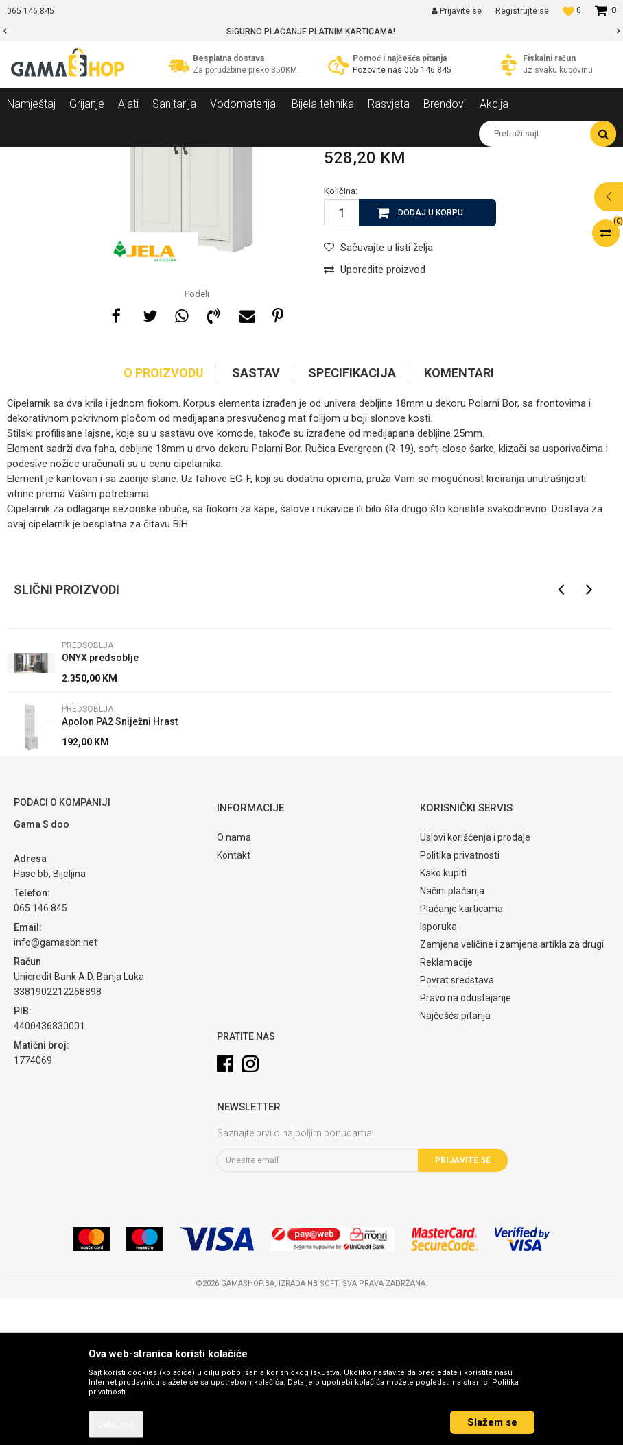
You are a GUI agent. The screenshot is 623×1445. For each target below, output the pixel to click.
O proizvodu (164, 519)
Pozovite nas (378, 70)
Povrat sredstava (457, 1126)
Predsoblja (184, 157)
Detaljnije (116, 1424)
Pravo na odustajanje (465, 1144)
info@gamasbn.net (55, 1089)
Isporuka (438, 1073)
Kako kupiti (443, 1019)
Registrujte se (522, 11)
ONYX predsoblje (100, 804)
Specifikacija (352, 519)
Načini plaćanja (452, 1037)
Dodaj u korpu (430, 359)
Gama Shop (28, 157)
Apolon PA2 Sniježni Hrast (120, 868)
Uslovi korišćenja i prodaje (475, 984)
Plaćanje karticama (461, 1055)
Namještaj (132, 157)
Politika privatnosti (459, 1001)
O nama (234, 984)
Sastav (256, 519)
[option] (311, 31)
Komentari (459, 519)
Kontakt (233, 1001)
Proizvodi (81, 157)
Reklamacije (446, 1108)
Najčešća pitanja (455, 1162)
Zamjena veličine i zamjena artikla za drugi (512, 1091)
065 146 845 (427, 70)
